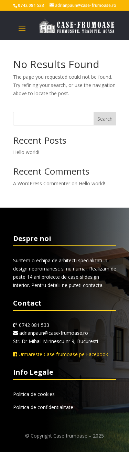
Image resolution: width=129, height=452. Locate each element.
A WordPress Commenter (41, 183)
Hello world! (26, 152)
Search (104, 118)
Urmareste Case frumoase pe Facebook (60, 354)
